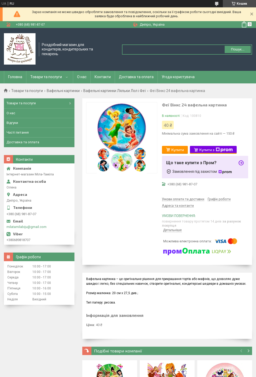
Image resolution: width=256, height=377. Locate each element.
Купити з (216, 149)
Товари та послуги (46, 77)
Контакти (103, 77)
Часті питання (18, 132)
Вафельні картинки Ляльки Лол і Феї (114, 91)
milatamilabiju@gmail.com (26, 227)
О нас (81, 77)
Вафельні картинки (63, 91)
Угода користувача (178, 77)
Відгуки (12, 123)
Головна (15, 77)
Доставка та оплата (136, 77)
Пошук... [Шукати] (237, 49)
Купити (177, 149)
